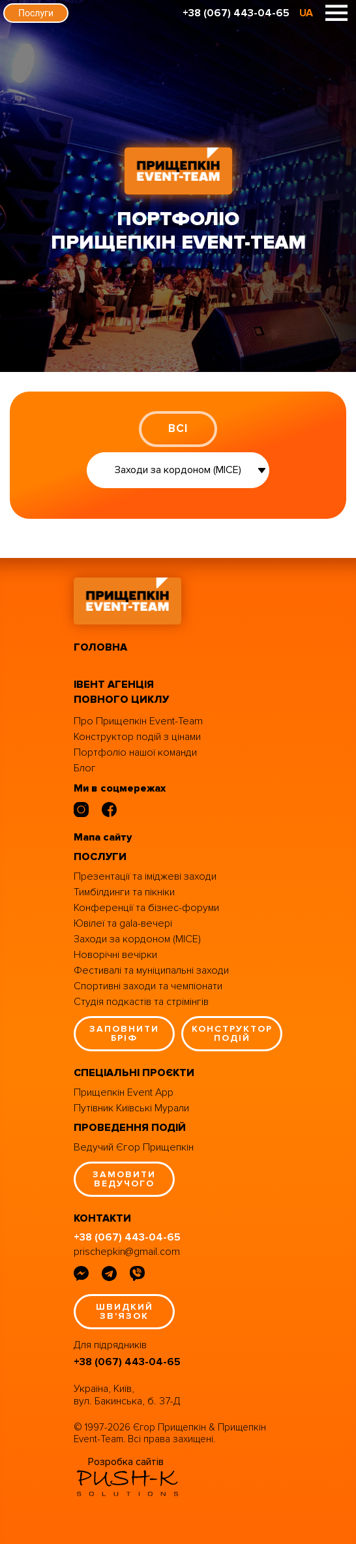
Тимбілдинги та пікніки (124, 892)
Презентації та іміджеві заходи (145, 876)
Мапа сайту (103, 837)
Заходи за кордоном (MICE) (137, 939)
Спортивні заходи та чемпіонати (148, 986)
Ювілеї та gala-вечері (123, 923)
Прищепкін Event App (123, 1092)
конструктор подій (232, 1033)
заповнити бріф (124, 1033)
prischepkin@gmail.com (127, 1251)
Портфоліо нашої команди (135, 752)
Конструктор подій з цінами (137, 736)
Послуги (35, 13)
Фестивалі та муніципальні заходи (151, 970)
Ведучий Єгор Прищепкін (134, 1147)
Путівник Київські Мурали (131, 1108)
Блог (85, 768)
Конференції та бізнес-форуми (146, 907)
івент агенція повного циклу (121, 692)
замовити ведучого (124, 1179)
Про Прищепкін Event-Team (138, 721)
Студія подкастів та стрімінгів (141, 1001)
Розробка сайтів (126, 1461)
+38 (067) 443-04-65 (236, 13)
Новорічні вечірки (115, 954)
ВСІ (178, 428)
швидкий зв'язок (124, 1311)
